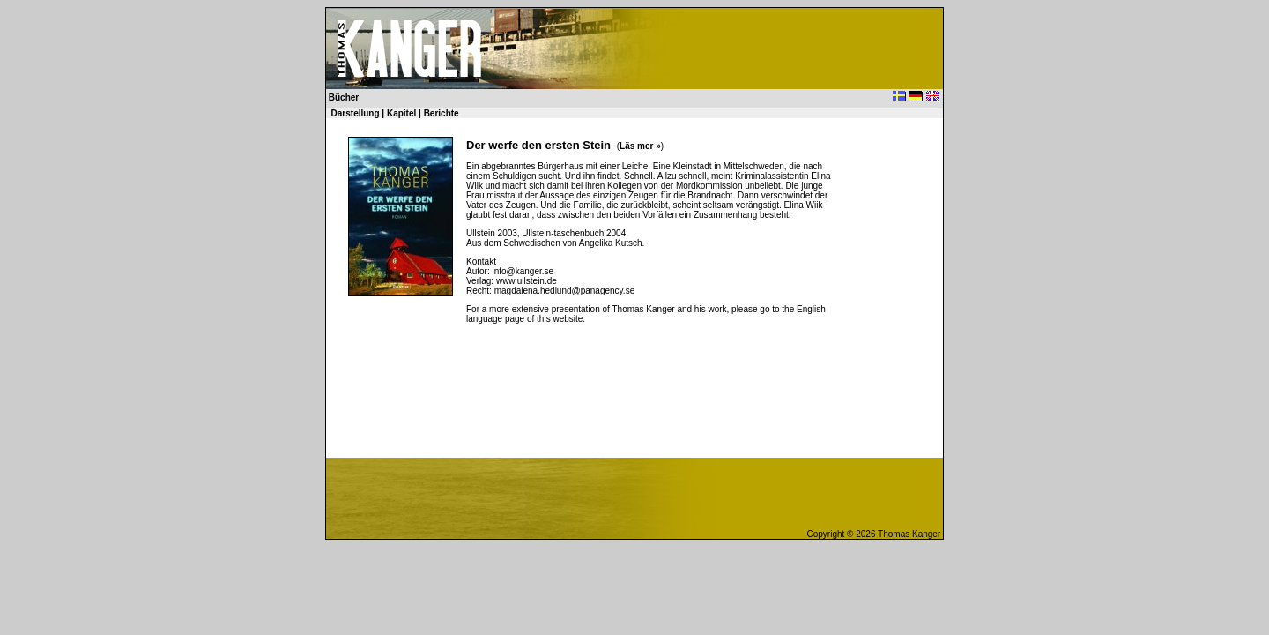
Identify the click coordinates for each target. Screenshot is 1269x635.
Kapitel (401, 113)
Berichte (441, 113)
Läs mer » (640, 146)
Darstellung (355, 113)
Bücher (342, 97)
